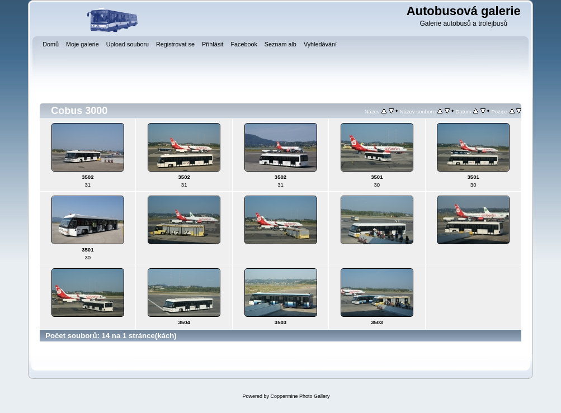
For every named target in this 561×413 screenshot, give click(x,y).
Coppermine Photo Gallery (299, 396)
